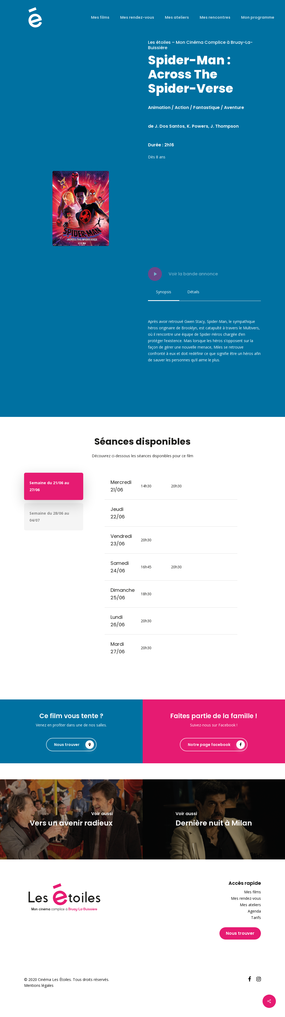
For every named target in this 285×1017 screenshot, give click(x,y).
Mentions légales (39, 985)
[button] (163, 292)
